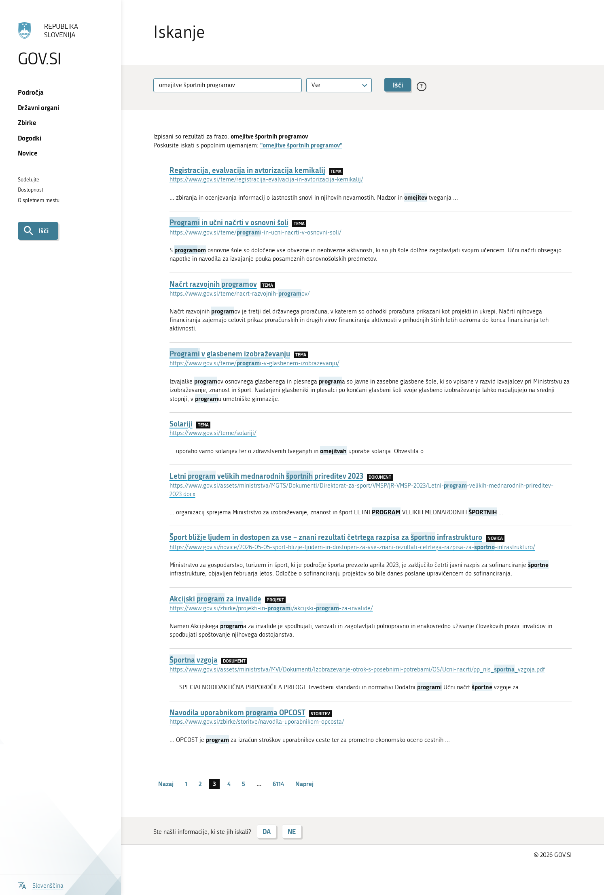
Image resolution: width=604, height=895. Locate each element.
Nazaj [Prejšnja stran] (166, 783)
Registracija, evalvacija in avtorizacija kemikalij (247, 170)
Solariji (181, 423)
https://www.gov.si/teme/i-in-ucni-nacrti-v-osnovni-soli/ (255, 232)
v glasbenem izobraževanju (230, 353)
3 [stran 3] (214, 783)
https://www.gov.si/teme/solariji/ (213, 433)
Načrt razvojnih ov (213, 284)
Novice (28, 153)
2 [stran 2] (200, 783)
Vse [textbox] (316, 85)
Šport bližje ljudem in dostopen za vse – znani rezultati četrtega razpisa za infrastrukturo (326, 537)
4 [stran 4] (229, 783)
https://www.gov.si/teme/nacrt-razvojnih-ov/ (240, 293)
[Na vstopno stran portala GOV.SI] (60, 44)
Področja (31, 92)
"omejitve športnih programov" (301, 145)
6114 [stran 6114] (278, 783)
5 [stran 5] (243, 783)
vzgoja (194, 659)
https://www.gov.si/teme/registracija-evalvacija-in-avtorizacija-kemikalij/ (266, 179)
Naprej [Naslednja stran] (304, 783)
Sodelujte (28, 180)
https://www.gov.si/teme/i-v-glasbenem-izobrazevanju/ (254, 363)
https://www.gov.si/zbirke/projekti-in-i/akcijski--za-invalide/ (271, 608)
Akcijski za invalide (215, 598)
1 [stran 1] (186, 783)
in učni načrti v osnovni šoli (229, 222)
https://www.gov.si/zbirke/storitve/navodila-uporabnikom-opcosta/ (257, 721)
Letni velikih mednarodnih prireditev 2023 (266, 476)
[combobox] (339, 85)
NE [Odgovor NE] (292, 831)
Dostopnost (30, 190)
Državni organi (38, 107)
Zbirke (27, 122)
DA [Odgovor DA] (267, 831)
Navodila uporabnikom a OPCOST (237, 712)
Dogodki (29, 138)
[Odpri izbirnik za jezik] (40, 884)
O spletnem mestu (38, 200)
